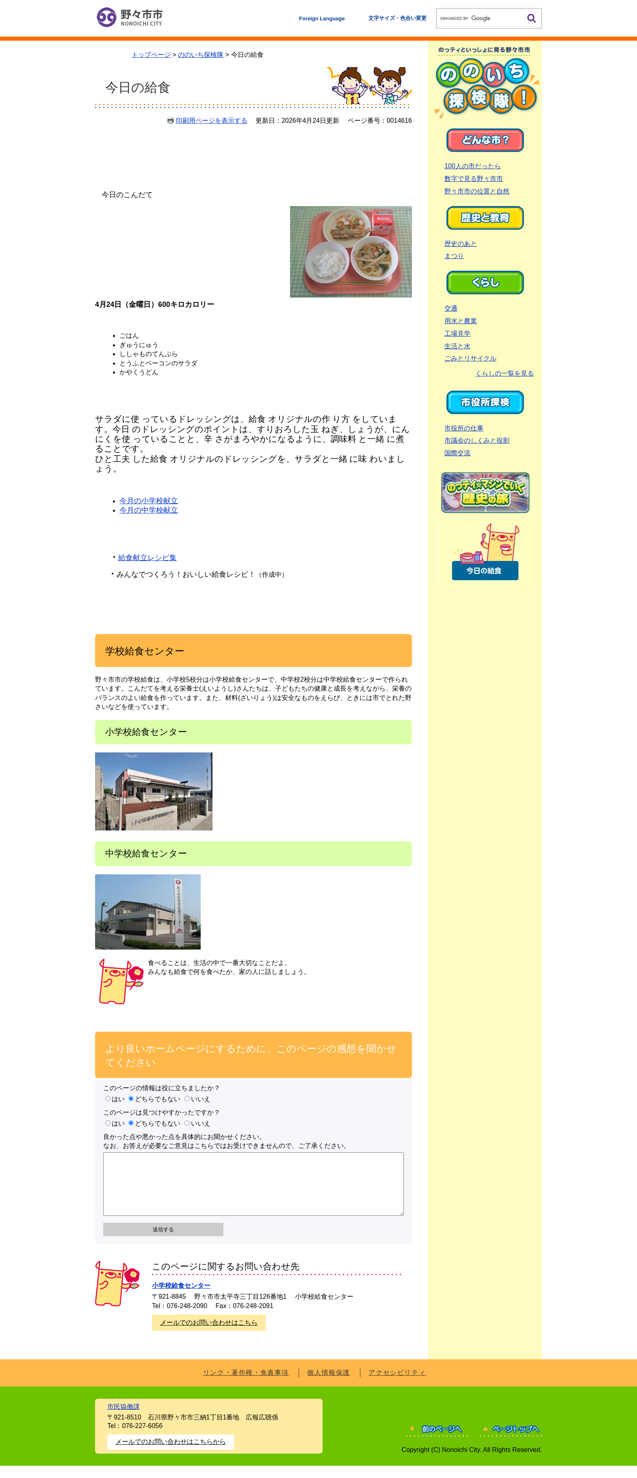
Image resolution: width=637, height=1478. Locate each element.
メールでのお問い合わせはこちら (209, 1334)
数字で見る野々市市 (473, 178)
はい (118, 1098)
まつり (454, 255)
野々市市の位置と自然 (476, 191)
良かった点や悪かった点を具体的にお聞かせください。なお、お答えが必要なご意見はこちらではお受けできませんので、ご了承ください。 (226, 1141)
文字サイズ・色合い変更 (397, 18)
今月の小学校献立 (148, 501)
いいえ (200, 1098)
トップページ (151, 54)
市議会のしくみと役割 (476, 440)
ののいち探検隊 (200, 54)
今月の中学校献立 (148, 510)
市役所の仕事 (463, 428)
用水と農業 (460, 320)
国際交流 (457, 453)
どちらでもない (157, 1098)
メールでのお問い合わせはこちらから (170, 1453)
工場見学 (457, 333)
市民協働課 (123, 1418)
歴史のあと (460, 243)
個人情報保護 (328, 1384)
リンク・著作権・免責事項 (246, 1384)
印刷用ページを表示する (211, 120)
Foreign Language (322, 18)
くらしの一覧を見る (504, 373)
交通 (450, 308)
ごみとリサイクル (470, 358)
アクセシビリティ (397, 1384)
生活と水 (457, 346)
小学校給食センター (181, 1297)
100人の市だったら (472, 166)
